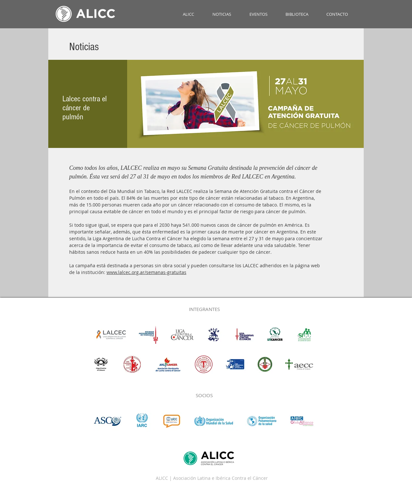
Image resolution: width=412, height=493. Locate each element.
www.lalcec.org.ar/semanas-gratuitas (146, 272)
